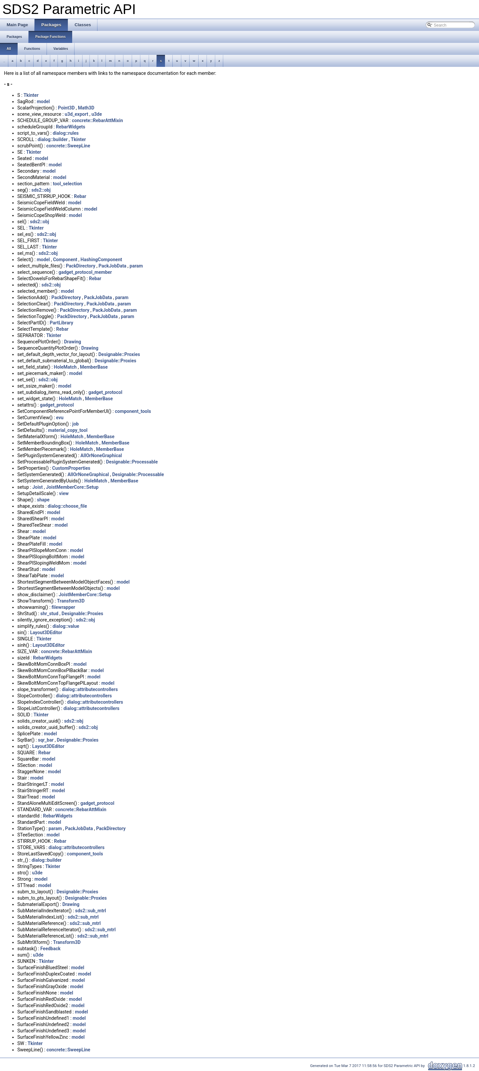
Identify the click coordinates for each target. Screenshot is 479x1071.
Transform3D (70, 601)
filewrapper (63, 607)
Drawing (72, 341)
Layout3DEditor (46, 632)
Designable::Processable (132, 461)
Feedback (50, 948)
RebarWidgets (70, 126)
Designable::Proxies (119, 354)
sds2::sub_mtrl (90, 910)
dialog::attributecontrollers (90, 689)
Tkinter (31, 95)
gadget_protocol (105, 392)
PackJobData (112, 265)
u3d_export (76, 114)
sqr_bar (46, 740)
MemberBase (94, 367)
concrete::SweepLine (68, 145)
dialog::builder (53, 139)
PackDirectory (80, 265)
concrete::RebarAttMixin (97, 120)
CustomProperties (71, 468)
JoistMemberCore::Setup (72, 487)
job (75, 424)
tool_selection (67, 183)
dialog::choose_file (67, 506)
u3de (96, 114)
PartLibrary (62, 322)
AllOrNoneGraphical (101, 455)
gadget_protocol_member (85, 272)
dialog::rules (66, 133)
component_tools (133, 411)
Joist (37, 487)
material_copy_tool (67, 430)
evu (60, 417)
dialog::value (66, 626)
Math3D (86, 107)
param (136, 265)
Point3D (66, 107)
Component (65, 259)
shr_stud (49, 613)
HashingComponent (101, 259)
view (64, 493)
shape (43, 499)
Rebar (80, 196)
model (43, 101)
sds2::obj (41, 190)
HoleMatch (65, 367)
